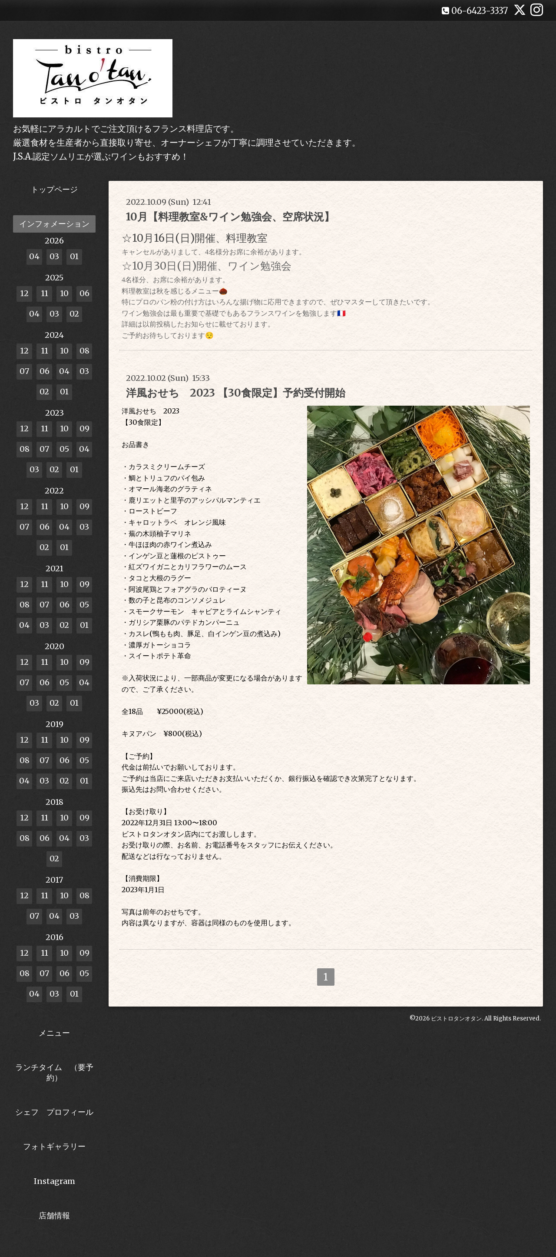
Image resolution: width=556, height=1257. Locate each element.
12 (24, 293)
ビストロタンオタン (456, 1018)
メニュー (54, 1033)
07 (24, 371)
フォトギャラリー (54, 1146)
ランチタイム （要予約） (54, 1072)
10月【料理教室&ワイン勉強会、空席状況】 (230, 216)
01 (74, 256)
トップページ (54, 189)
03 (54, 256)
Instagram (54, 1181)
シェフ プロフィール (54, 1112)
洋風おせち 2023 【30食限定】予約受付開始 (235, 393)
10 (64, 293)
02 (74, 314)
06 (84, 293)
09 (84, 428)
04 (34, 256)
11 (44, 293)
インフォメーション (54, 224)
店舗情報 (54, 1215)
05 (64, 449)
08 (84, 351)
